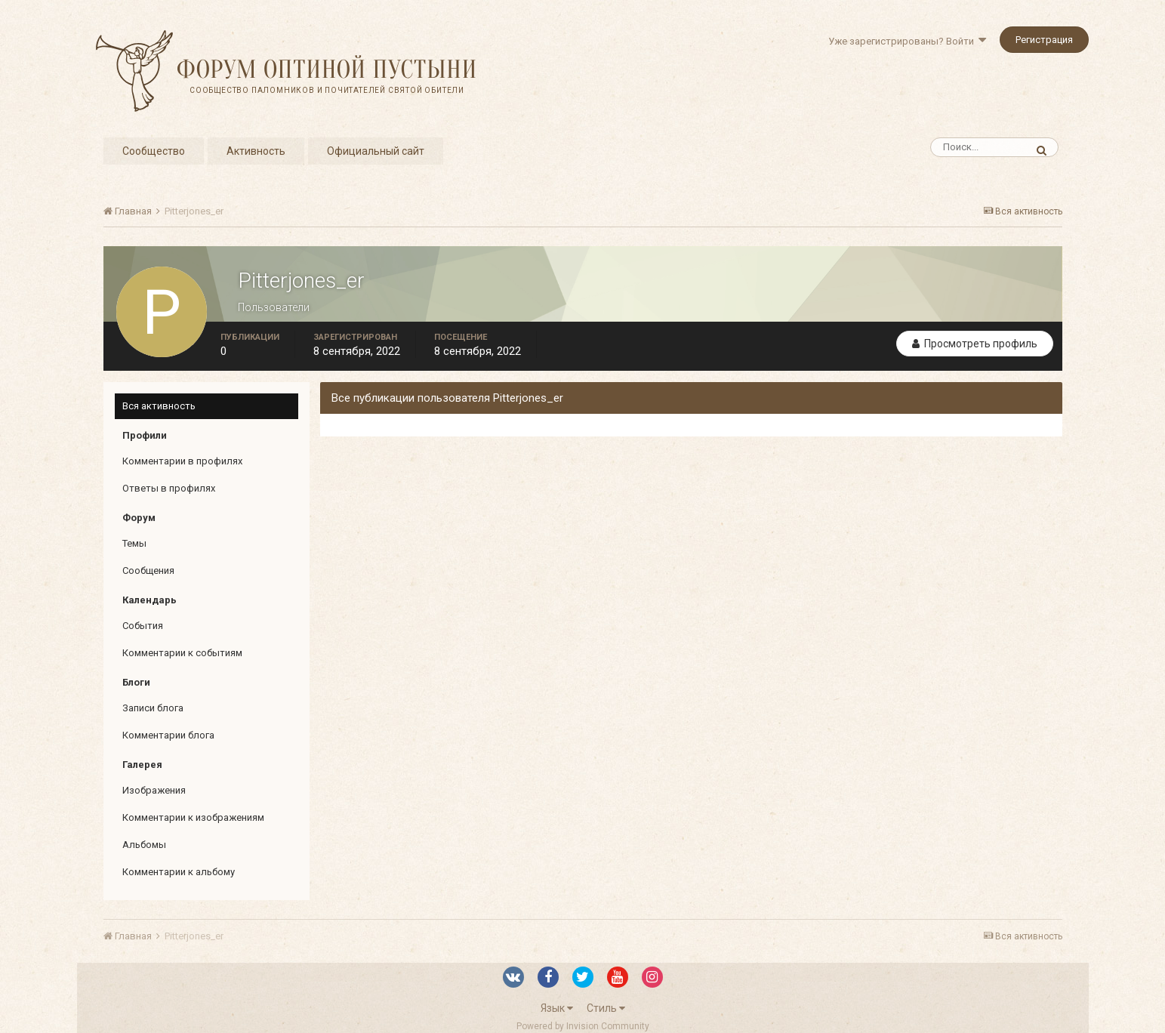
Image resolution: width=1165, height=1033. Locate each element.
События (142, 625)
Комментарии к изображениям (193, 817)
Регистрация (1044, 39)
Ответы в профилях (168, 488)
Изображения (154, 790)
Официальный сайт (375, 151)
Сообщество (153, 151)
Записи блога (152, 708)
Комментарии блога (168, 735)
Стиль (606, 1008)
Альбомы (144, 844)
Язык (557, 1008)
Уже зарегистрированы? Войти (907, 41)
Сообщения (148, 570)
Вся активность (159, 406)
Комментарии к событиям (182, 652)
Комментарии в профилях (182, 461)
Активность (256, 151)
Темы (134, 543)
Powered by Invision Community (582, 1026)
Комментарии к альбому (178, 871)
